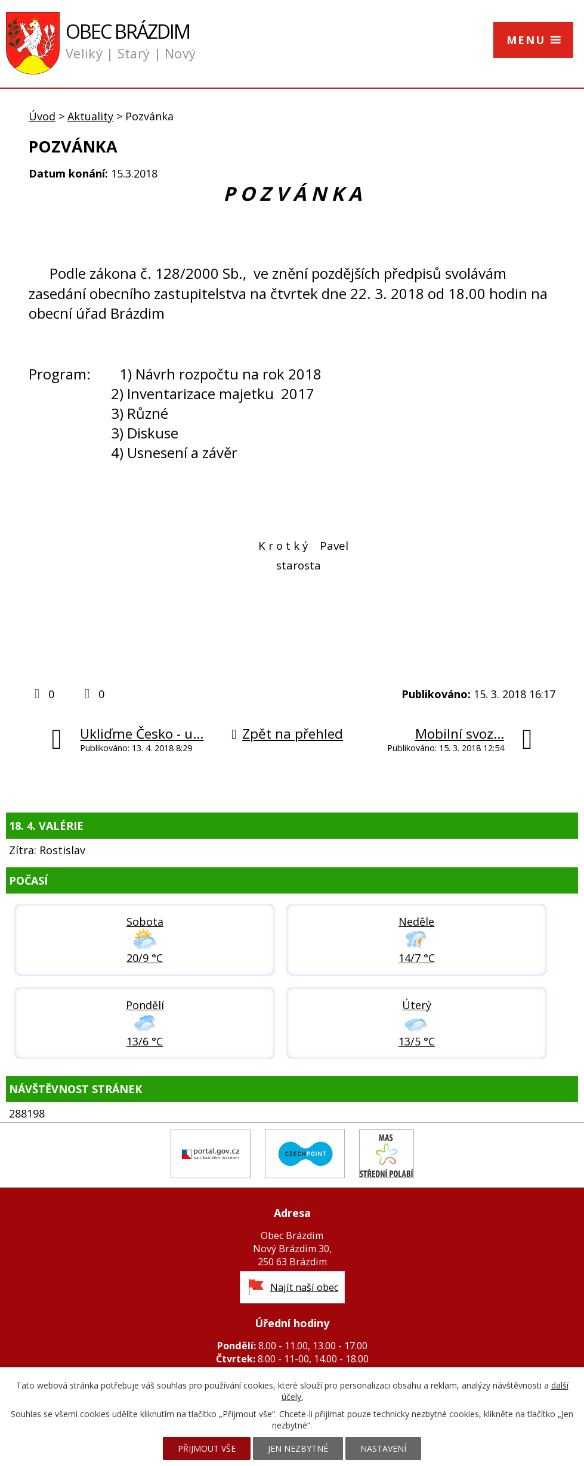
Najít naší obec (304, 1287)
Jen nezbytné (298, 1448)
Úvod (42, 116)
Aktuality (90, 116)
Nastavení (383, 1448)
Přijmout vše (207, 1448)
